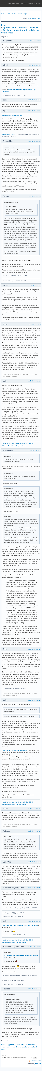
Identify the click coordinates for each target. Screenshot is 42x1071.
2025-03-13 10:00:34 (34, 450)
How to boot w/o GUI (21, 444)
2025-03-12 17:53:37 (34, 111)
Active (29, 18)
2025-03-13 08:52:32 (34, 381)
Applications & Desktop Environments (20, 27)
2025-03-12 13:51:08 (34, 65)
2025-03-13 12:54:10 (34, 649)
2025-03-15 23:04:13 (34, 921)
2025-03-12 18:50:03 (34, 141)
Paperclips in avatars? (9, 134)
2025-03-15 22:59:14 (34, 888)
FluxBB (38, 1064)
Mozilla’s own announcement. (12, 115)
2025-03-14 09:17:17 (34, 831)
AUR (35, 3)
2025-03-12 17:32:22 (34, 100)
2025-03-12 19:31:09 (34, 285)
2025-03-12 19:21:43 (34, 196)
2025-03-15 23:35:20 (34, 946)
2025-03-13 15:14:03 (34, 808)
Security (30, 3)
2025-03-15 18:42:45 (34, 862)
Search (13, 14)
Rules (8, 14)
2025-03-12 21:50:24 (34, 324)
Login (25, 14)
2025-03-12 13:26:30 (34, 40)
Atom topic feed (36, 1061)
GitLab (22, 3)
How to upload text (8, 444)
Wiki (17, 3)
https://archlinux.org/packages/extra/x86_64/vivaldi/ (20, 925)
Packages (11, 3)
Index (3, 14)
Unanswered (36, 18)
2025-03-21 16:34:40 (34, 989)
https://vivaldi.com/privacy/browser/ (14, 750)
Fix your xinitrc (21, 446)
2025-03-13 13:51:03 (34, 700)
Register (19, 14)
